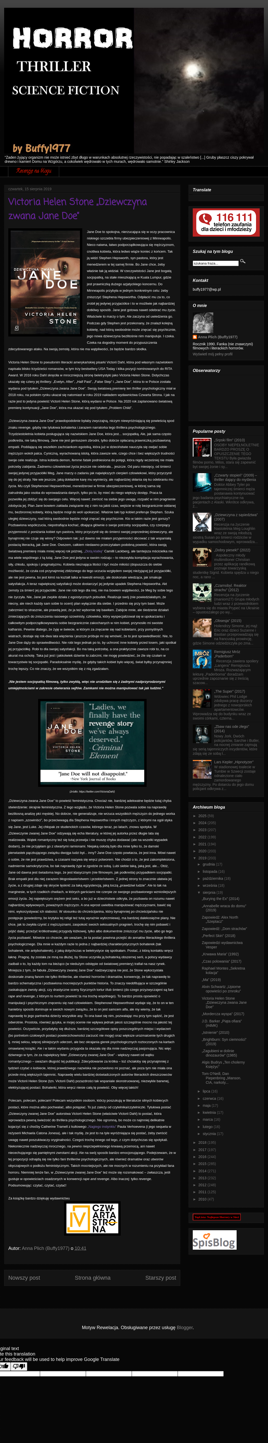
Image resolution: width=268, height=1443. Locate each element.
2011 (203, 1192)
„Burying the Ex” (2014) (220, 899)
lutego (208, 1127)
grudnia (209, 864)
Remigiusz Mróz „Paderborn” (227, 654)
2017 (203, 1150)
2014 (203, 1171)
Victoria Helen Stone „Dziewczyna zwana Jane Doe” (224, 1002)
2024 (203, 823)
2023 (203, 830)
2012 (203, 1185)
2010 (203, 1199)
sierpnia (209, 892)
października (213, 878)
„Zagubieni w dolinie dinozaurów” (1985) (219, 1053)
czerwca (210, 1098)
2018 (203, 1142)
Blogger (185, 1327)
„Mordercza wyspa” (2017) (223, 1014)
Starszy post (160, 1277)
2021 (203, 844)
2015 (203, 1164)
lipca (207, 1091)
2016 (203, 1157)
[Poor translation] (19, 1366)
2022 (203, 837)
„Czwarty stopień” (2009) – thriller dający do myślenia (235, 477)
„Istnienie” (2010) (215, 1032)
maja (207, 1105)
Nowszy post (24, 1277)
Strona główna (93, 1277)
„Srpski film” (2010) (229, 440)
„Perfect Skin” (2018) (218, 936)
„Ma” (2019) (211, 980)
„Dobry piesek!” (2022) (232, 550)
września (210, 885)
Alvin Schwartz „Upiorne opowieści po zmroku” (221, 989)
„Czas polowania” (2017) (222, 961)
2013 (203, 1178)
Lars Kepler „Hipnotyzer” (234, 762)
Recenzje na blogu (33, 171)
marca (208, 1119)
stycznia (210, 1134)
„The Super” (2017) (229, 691)
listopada (210, 871)
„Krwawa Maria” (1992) (220, 954)
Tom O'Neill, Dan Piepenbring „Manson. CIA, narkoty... (221, 1078)
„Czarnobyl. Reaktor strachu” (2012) (230, 587)
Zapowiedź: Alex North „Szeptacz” (220, 919)
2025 (203, 816)
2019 (203, 858)
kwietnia (210, 1112)
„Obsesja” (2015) (228, 621)
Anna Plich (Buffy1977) (217, 337)
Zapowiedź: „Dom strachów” (224, 929)
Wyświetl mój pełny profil (212, 354)
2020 (203, 851)
